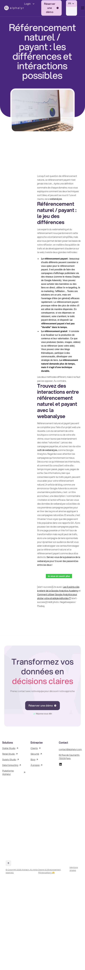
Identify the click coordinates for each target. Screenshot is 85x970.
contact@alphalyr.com (70, 749)
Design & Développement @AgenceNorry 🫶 (49, 871)
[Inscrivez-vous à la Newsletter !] (14, 816)
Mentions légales (74, 869)
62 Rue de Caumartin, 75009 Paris (69, 756)
